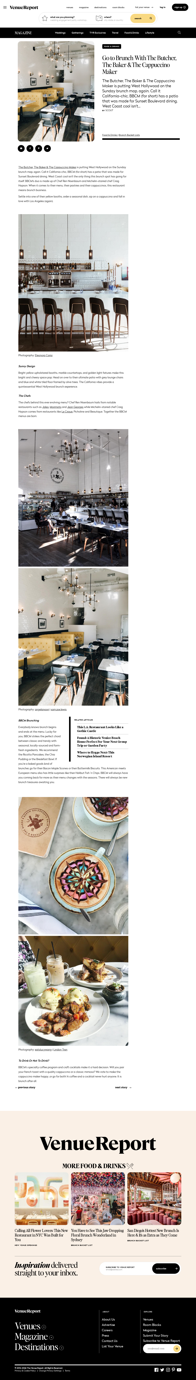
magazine (84, 7)
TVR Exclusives (98, 32)
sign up (180, 7)
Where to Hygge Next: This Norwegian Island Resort (95, 754)
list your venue (144, 7)
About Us (108, 1319)
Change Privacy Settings (51, 1370)
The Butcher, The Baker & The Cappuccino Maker (47, 167)
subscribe (166, 1268)
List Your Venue (112, 1346)
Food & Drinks (131, 32)
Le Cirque (67, 411)
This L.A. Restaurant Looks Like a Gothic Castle (100, 729)
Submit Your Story (155, 1335)
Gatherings (77, 32)
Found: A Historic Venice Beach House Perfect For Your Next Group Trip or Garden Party (102, 741)
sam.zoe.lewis (59, 709)
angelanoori (42, 709)
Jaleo (45, 407)
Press (105, 1335)
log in (162, 7)
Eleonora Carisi (44, 355)
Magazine (34, 1336)
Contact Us (109, 1341)
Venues (30, 1325)
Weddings (60, 32)
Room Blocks (152, 1325)
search (143, 18)
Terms (67, 1370)
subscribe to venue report (120, 1267)
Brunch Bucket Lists (129, 134)
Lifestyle (149, 32)
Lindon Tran (60, 1049)
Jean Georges (75, 407)
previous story (25, 1087)
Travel (115, 32)
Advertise (108, 1325)
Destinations (39, 1346)
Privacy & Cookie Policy (26, 1370)
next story (123, 1087)
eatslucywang (43, 1049)
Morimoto (55, 407)
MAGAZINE (23, 33)
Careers (107, 1330)
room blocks (118, 7)
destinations (100, 7)
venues (69, 7)
